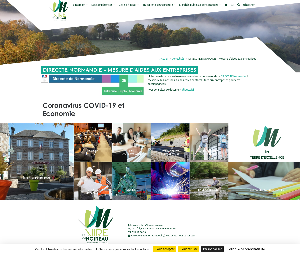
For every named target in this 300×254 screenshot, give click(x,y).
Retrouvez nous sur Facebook (145, 235)
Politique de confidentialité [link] (246, 249)
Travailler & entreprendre (159, 4)
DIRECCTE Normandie (233, 76)
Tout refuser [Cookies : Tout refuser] (188, 249)
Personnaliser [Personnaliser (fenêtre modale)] (212, 249)
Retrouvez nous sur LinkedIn (179, 235)
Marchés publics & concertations (200, 4)
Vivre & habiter (129, 4)
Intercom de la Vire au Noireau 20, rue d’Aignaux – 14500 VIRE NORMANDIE (152, 227)
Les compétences (103, 4)
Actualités (178, 58)
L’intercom (80, 4)
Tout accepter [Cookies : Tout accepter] (164, 249)
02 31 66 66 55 (137, 232)
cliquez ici (188, 89)
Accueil (164, 58)
